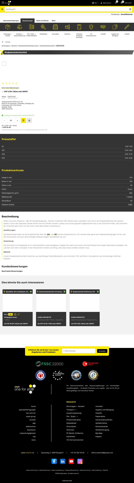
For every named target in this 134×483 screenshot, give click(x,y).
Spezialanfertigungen (11, 20)
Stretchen (70, 430)
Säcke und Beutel (42, 20)
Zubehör (98, 413)
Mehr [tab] (54, 20)
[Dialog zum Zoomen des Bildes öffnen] (20, 69)
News (34, 440)
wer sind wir (31, 413)
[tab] (11, 20)
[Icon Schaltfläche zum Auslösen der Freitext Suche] (130, 9)
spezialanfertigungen (27, 410)
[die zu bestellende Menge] (11, 120)
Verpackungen (27, 21)
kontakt (33, 420)
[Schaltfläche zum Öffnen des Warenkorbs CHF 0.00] (126, 3)
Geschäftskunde (127, 14)
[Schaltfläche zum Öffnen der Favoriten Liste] (116, 3)
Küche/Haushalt (101, 426)
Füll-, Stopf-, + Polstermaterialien (73, 418)
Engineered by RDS (67, 480)
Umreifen (99, 406)
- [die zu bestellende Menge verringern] (4, 120)
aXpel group (31, 416)
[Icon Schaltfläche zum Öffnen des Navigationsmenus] (2, 9)
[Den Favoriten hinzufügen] (29, 120)
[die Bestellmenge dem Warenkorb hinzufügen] (23, 120)
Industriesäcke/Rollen (103, 420)
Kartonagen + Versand (9, 45)
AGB (34, 423)
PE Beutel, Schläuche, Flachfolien (74, 435)
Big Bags (98, 433)
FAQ (34, 436)
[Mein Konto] (106, 3)
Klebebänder (71, 423)
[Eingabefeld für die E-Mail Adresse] (79, 351)
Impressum (31, 430)
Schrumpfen (71, 426)
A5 (55, 234)
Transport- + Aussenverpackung (73, 411)
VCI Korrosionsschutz (74, 440)
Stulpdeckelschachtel (47, 45)
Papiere (98, 436)
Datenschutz (31, 426)
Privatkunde (115, 14)
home (33, 406)
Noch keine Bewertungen (10, 88)
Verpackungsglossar (28, 433)
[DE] (96, 3)
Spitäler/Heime (101, 423)
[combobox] (67, 9)
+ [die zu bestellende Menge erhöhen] (17, 120)
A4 (48, 234)
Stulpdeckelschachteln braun (28, 45)
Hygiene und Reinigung (104, 410)
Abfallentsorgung (102, 430)
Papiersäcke (100, 416)
